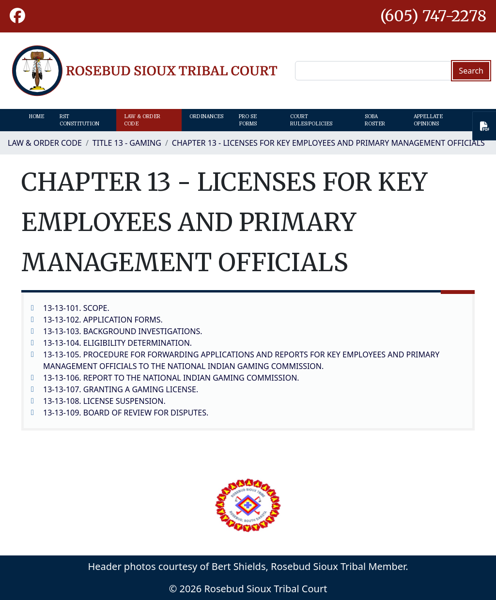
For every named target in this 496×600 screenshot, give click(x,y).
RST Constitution (79, 120)
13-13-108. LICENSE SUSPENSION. (104, 401)
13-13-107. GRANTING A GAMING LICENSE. (120, 389)
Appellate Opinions (428, 120)
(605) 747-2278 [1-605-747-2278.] (433, 16)
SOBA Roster (375, 120)
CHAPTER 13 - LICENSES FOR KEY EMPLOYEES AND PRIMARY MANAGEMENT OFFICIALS (328, 143)
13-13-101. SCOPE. (76, 308)
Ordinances (206, 116)
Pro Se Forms (248, 120)
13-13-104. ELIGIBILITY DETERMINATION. (117, 343)
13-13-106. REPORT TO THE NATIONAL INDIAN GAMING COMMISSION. (171, 377)
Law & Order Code (142, 120)
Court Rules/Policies (311, 120)
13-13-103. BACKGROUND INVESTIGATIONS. (122, 331)
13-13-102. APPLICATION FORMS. (103, 319)
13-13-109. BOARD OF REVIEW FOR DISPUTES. (125, 412)
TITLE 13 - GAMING (127, 143)
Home (36, 116)
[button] (17, 16)
